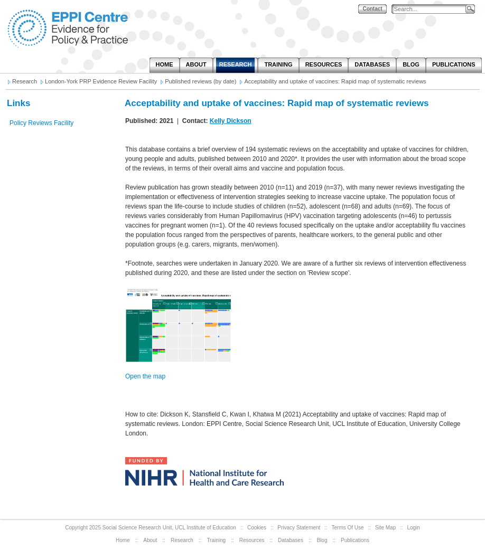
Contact (372, 9)
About (150, 540)
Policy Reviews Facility (41, 123)
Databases (290, 540)
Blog (321, 540)
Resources (252, 540)
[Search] (431, 9)
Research (182, 540)
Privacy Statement (298, 527)
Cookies (256, 527)
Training (216, 540)
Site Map (385, 527)
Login (413, 527)
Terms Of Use (348, 527)
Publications (355, 540)
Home (123, 540)
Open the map (145, 376)
